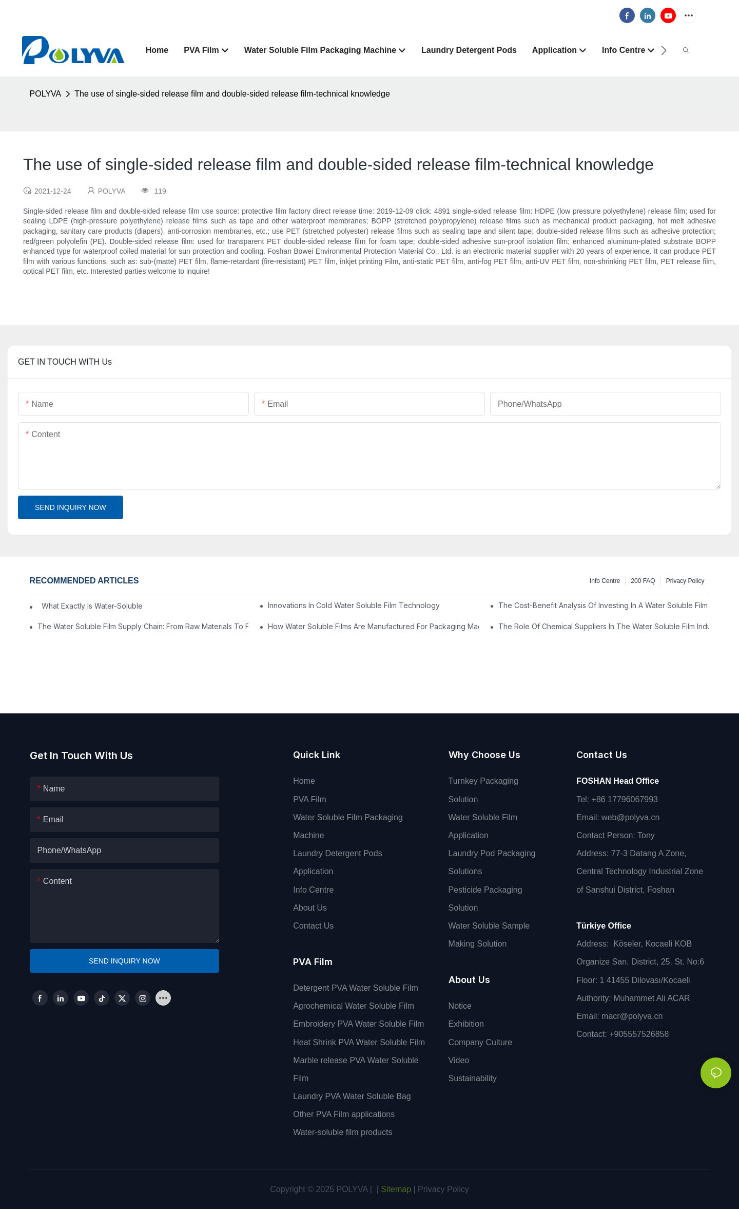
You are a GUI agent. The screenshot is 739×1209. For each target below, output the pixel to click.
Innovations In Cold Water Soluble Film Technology (354, 605)
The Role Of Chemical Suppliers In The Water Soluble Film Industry (603, 626)
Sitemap (395, 1189)
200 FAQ (643, 580)
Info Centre (605, 580)
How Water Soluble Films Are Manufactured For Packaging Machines (373, 626)
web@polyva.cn (630, 817)
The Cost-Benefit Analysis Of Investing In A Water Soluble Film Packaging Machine (603, 605)
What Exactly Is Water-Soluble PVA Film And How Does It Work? (90, 605)
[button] (664, 50)
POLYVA (46, 93)
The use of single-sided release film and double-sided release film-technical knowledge (232, 93)
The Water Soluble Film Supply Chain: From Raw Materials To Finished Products (142, 626)
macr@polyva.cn (633, 1016)
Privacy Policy (685, 580)
